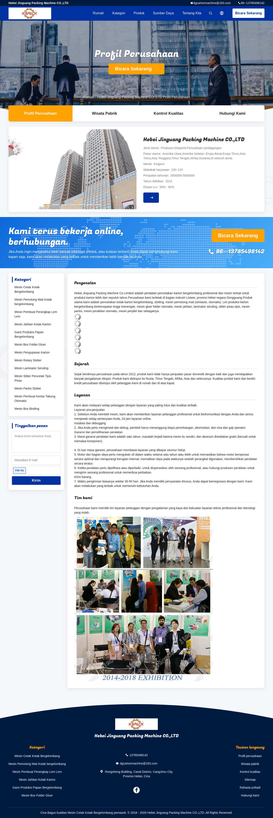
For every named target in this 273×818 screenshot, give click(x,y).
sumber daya (163, 13)
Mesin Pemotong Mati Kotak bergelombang (33, 302)
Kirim (36, 480)
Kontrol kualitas (168, 113)
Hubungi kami (232, 113)
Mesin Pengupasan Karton (32, 352)
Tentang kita (191, 13)
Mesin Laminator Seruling (31, 368)
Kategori (118, 13)
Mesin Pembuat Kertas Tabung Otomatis (35, 398)
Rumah (98, 13)
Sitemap (250, 779)
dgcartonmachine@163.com (212, 3)
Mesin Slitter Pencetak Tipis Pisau (33, 378)
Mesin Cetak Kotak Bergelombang (27, 289)
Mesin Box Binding (27, 408)
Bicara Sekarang (248, 13)
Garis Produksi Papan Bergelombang (29, 334)
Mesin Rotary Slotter (28, 360)
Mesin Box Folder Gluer (30, 344)
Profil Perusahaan (40, 113)
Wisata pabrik (104, 113)
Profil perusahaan (250, 756)
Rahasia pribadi (250, 787)
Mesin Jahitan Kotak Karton (33, 324)
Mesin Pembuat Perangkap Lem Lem (36, 314)
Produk (139, 13)
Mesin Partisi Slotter (28, 388)
